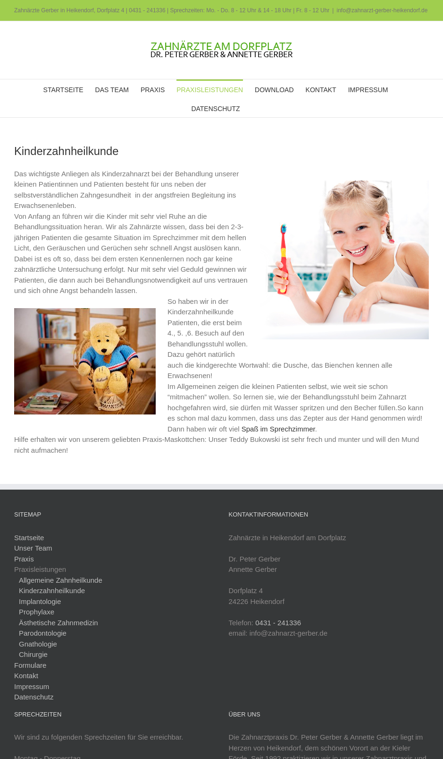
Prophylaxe (36, 612)
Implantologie (40, 601)
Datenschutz (33, 697)
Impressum (31, 686)
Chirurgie (33, 654)
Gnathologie (38, 644)
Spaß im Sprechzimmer (278, 429)
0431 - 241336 (147, 10)
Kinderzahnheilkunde (52, 590)
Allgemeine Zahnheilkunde (60, 580)
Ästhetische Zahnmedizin (58, 623)
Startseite (29, 538)
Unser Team (33, 548)
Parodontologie (43, 633)
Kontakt (26, 676)
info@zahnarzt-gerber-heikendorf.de (381, 10)
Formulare (30, 665)
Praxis (24, 559)
